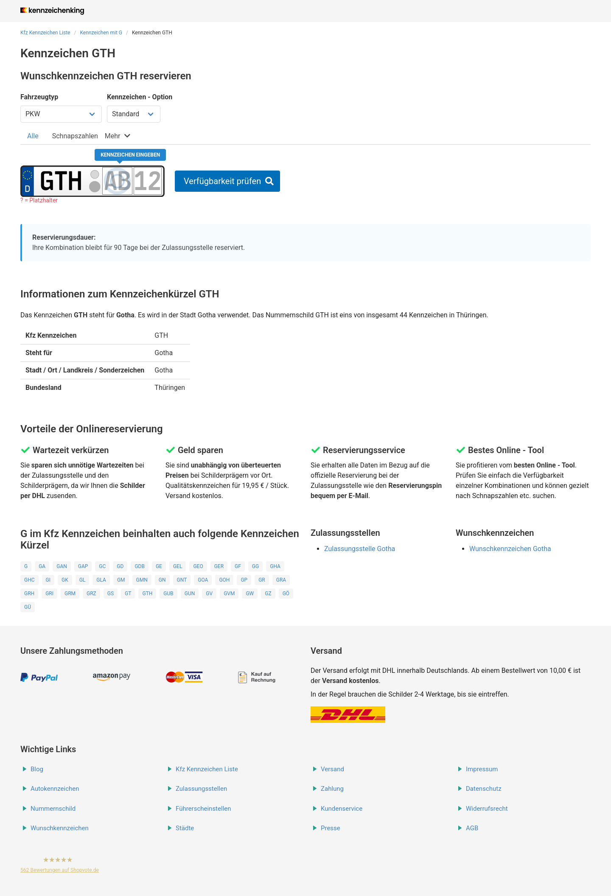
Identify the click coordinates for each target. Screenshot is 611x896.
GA (42, 566)
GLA (101, 580)
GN (162, 580)
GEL (177, 566)
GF (238, 566)
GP (244, 580)
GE (159, 566)
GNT (182, 580)
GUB (168, 593)
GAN (61, 566)
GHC (29, 580)
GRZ (91, 593)
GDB (140, 566)
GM (121, 580)
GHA (275, 566)
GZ (268, 593)
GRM (70, 593)
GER (219, 566)
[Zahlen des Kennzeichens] (147, 180)
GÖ (286, 593)
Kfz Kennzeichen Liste (45, 33)
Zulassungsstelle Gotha (359, 549)
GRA (281, 580)
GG (255, 566)
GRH (29, 593)
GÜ (27, 607)
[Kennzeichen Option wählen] (133, 114)
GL (82, 580)
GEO (198, 566)
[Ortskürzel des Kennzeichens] (61, 180)
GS (110, 593)
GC (102, 566)
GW (250, 593)
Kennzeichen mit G (101, 33)
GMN (142, 580)
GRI (49, 593)
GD (120, 566)
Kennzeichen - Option (139, 97)
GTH (147, 593)
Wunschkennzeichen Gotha (510, 549)
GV (209, 593)
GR (261, 580)
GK (65, 580)
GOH (224, 580)
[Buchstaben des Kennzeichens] (117, 180)
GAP (83, 566)
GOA (203, 580)
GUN (190, 593)
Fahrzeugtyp (39, 97)
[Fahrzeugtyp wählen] (61, 114)
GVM (229, 593)
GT (128, 593)
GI (48, 580)
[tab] (32, 136)
